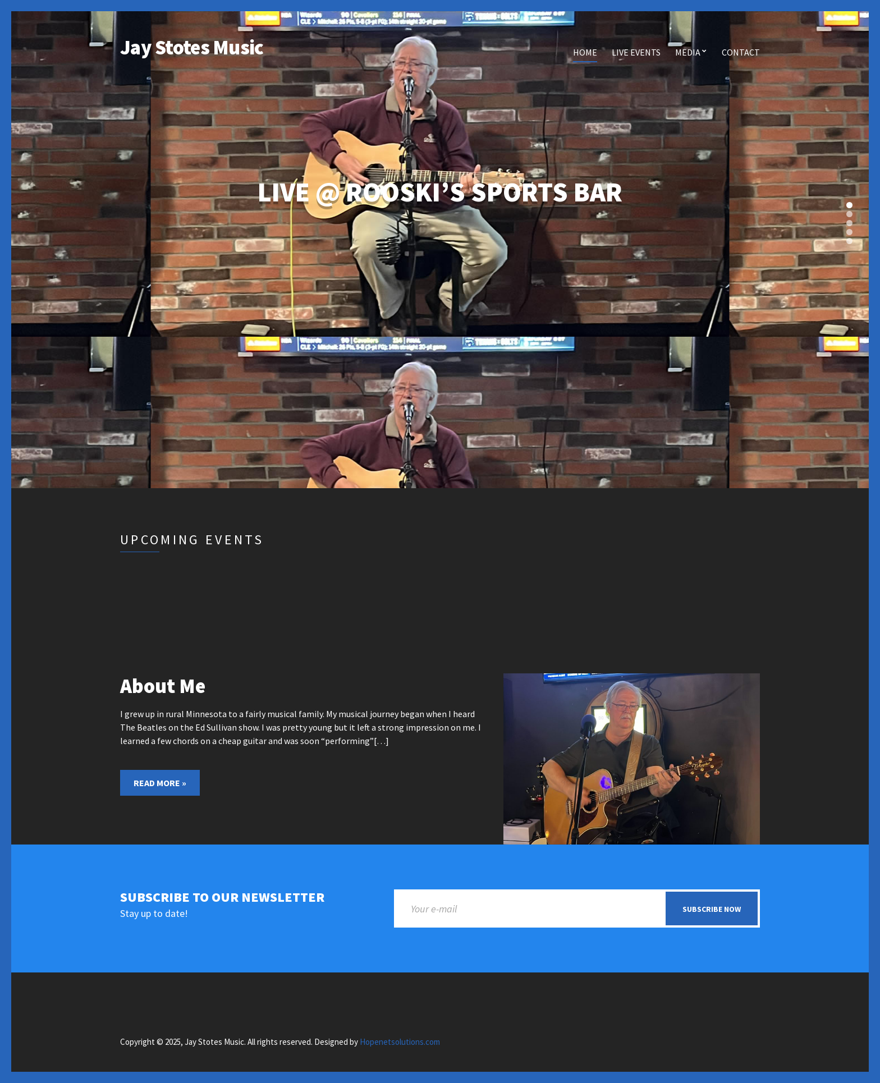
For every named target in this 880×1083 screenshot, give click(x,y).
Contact (741, 52)
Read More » (160, 782)
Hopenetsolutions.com (400, 1041)
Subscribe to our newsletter (222, 897)
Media (687, 52)
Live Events (636, 52)
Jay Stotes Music (191, 47)
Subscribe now (711, 909)
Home (585, 52)
